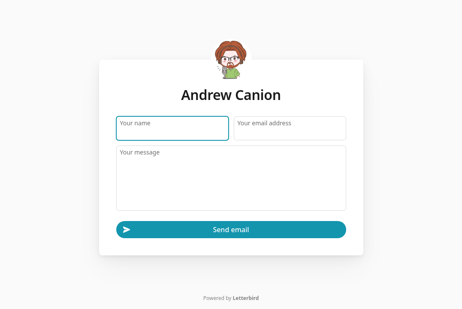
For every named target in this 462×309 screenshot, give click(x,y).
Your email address (264, 122)
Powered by (231, 298)
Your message (140, 151)
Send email (186, 229)
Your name (135, 122)
